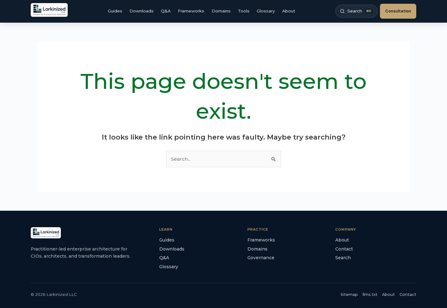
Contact (344, 248)
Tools (244, 10)
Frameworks (191, 10)
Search (343, 257)
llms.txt (370, 294)
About (288, 10)
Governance (260, 257)
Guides (115, 10)
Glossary (266, 10)
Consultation (398, 11)
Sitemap (349, 294)
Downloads (141, 10)
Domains (221, 10)
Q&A (166, 10)
